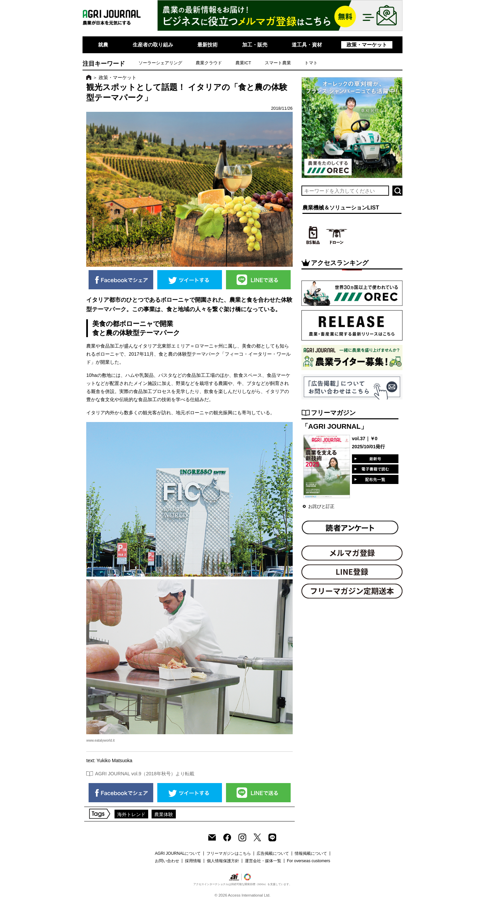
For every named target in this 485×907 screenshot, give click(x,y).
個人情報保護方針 (223, 861)
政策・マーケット (367, 44)
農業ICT (243, 62)
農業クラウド (209, 62)
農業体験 (163, 814)
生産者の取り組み (153, 44)
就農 (103, 44)
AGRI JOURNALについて (178, 853)
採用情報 (193, 861)
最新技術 (207, 44)
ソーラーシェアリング (160, 62)
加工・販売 (254, 44)
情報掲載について (311, 853)
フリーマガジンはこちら (228, 853)
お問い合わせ (167, 861)
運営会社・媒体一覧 (263, 861)
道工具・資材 (307, 44)
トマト (311, 62)
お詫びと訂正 (321, 506)
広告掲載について (273, 853)
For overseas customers (308, 861)
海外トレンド (131, 814)
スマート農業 (278, 62)
